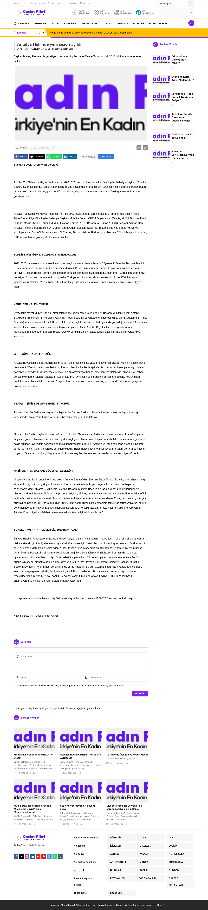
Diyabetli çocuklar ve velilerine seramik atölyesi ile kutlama (124, 807)
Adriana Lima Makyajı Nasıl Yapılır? (179, 60)
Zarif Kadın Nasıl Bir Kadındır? (181, 136)
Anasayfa (22, 49)
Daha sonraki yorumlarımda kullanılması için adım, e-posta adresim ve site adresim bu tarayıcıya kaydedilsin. (71, 685)
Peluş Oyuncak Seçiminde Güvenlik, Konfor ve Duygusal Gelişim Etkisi (91, 32)
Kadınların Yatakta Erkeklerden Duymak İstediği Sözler (182, 119)
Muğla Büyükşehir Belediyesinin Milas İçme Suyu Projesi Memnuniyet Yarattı (32, 809)
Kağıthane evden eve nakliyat (147, 905)
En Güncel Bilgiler (122, 905)
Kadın (108, 905)
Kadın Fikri (90, 905)
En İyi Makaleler (52, 905)
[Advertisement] (81, 627)
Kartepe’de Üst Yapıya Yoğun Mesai (127, 754)
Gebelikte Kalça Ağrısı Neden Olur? (182, 78)
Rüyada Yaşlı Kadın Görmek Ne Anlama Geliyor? (182, 97)
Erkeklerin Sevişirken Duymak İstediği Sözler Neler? (182, 156)
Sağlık (101, 905)
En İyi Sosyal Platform (73, 905)
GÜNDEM (35, 49)
